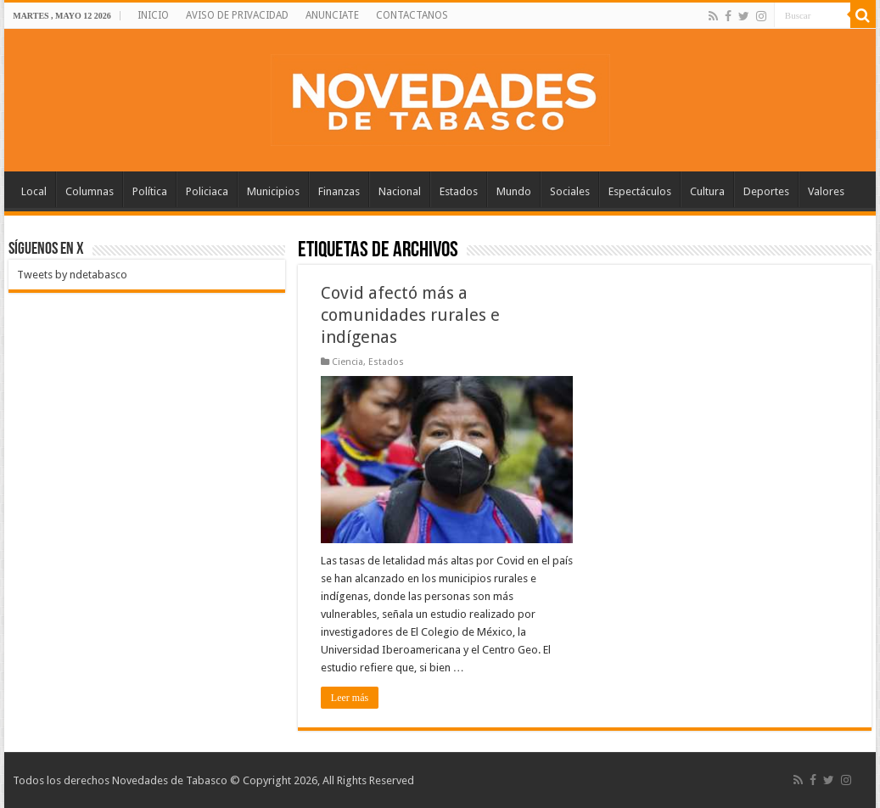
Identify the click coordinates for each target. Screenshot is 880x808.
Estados (459, 191)
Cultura (707, 191)
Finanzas (339, 191)
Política (149, 191)
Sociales (570, 191)
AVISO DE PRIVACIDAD (237, 15)
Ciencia (347, 362)
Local (34, 191)
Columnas (89, 191)
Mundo (513, 191)
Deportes (766, 191)
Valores (826, 191)
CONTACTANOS (412, 15)
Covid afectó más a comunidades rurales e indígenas (410, 315)
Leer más (349, 698)
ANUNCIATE (332, 15)
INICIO (153, 15)
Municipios (273, 191)
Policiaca (207, 191)
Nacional (399, 191)
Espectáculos (639, 191)
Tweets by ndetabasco (72, 274)
